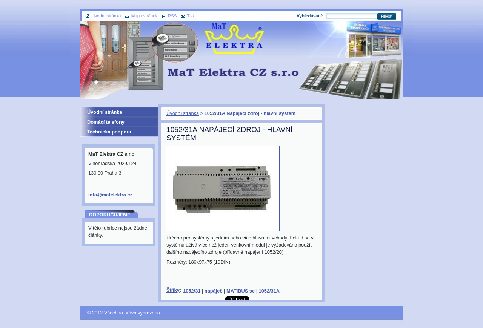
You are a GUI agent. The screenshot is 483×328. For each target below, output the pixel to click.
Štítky (173, 290)
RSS (172, 16)
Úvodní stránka (182, 113)
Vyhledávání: (310, 16)
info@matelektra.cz (110, 195)
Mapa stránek (144, 16)
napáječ (214, 291)
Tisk (191, 16)
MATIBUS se (240, 291)
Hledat (386, 16)
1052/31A (269, 291)
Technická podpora (109, 132)
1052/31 (191, 291)
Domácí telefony (106, 122)
